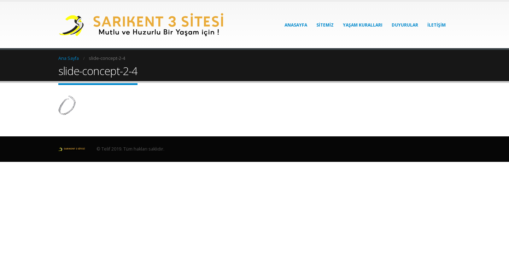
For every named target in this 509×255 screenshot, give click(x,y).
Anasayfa (296, 25)
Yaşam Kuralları (362, 25)
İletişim (436, 25)
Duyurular (405, 25)
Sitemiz (325, 25)
